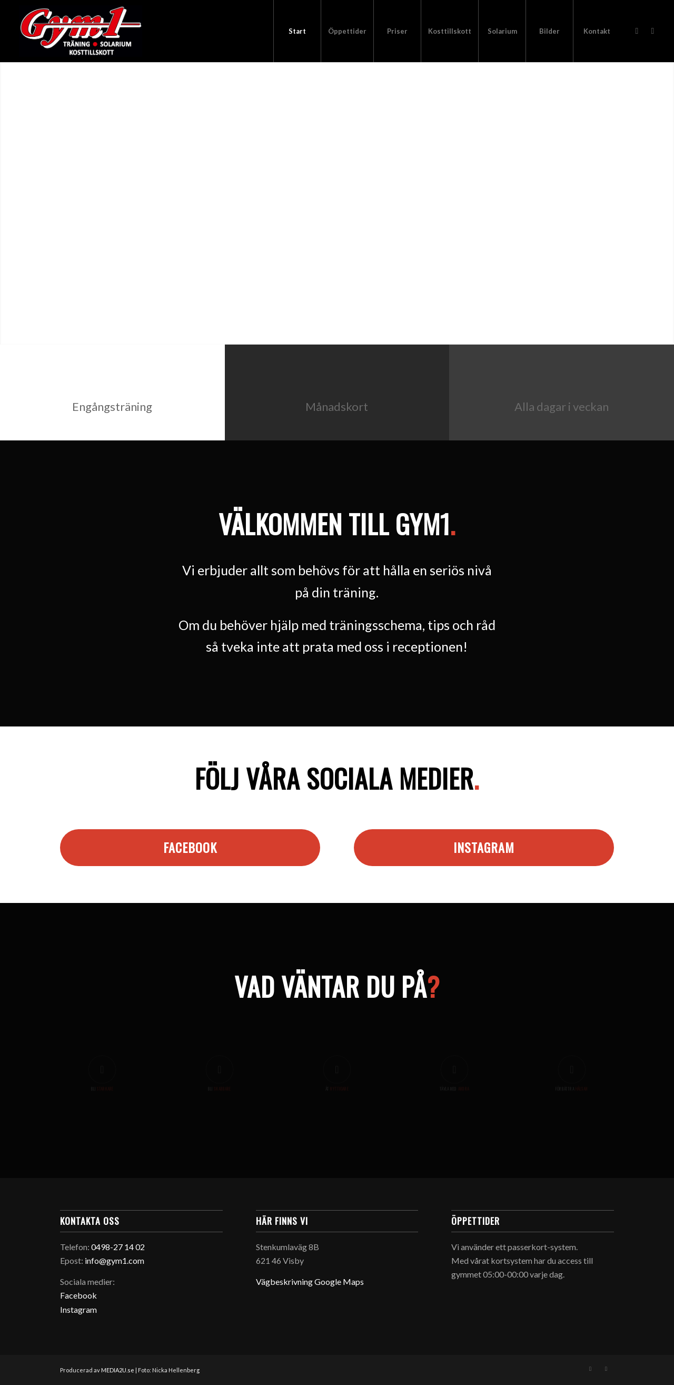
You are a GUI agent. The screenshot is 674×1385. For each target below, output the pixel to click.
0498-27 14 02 (118, 1247)
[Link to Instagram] (652, 30)
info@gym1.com (114, 1260)
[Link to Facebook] (637, 30)
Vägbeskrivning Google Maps (310, 1281)
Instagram (78, 1309)
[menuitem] (297, 31)
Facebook (78, 1295)
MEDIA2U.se (118, 1370)
